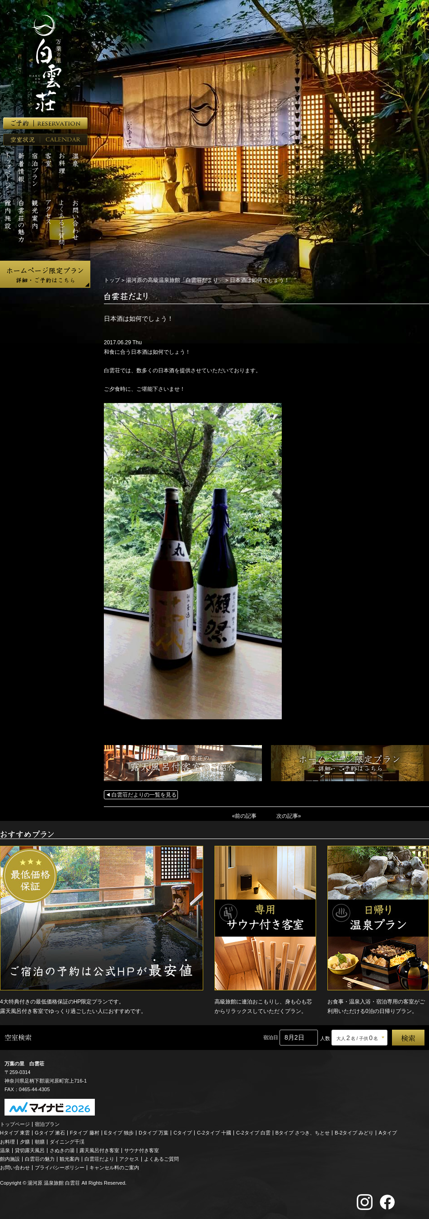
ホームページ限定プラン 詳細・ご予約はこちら (45, 274)
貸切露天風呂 (30, 1150)
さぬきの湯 (62, 1150)
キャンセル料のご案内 (114, 1167)
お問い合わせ (15, 1167)
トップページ (15, 1124)
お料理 (7, 1141)
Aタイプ (388, 1132)
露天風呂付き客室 (99, 1150)
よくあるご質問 (161, 1159)
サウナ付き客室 (141, 1150)
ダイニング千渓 (67, 1141)
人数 (325, 1038)
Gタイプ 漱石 (50, 1132)
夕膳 (25, 1141)
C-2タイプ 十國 (214, 1132)
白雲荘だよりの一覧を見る (144, 795)
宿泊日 (270, 1037)
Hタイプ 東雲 (15, 1132)
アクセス (129, 1159)
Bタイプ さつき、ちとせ (302, 1132)
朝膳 (40, 1141)
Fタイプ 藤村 (84, 1132)
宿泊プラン (47, 1124)
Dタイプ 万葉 (153, 1132)
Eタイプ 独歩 (119, 1132)
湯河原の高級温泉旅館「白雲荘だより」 (175, 280)
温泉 (5, 1150)
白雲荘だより (99, 1159)
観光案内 (69, 1159)
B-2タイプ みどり (354, 1132)
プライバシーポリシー (59, 1167)
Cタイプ (182, 1132)
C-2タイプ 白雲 (253, 1132)
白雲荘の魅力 (40, 1159)
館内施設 (10, 1159)
